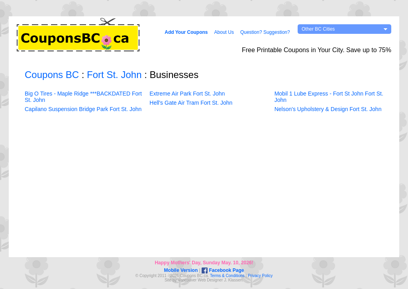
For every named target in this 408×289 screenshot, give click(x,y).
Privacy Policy (260, 275)
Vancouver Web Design (198, 280)
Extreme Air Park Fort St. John (187, 93)
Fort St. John (114, 74)
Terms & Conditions (227, 275)
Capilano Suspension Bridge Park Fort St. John (83, 109)
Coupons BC (52, 74)
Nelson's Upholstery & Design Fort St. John (328, 109)
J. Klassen (233, 280)
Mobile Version (181, 270)
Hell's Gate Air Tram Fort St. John (190, 103)
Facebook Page (223, 270)
